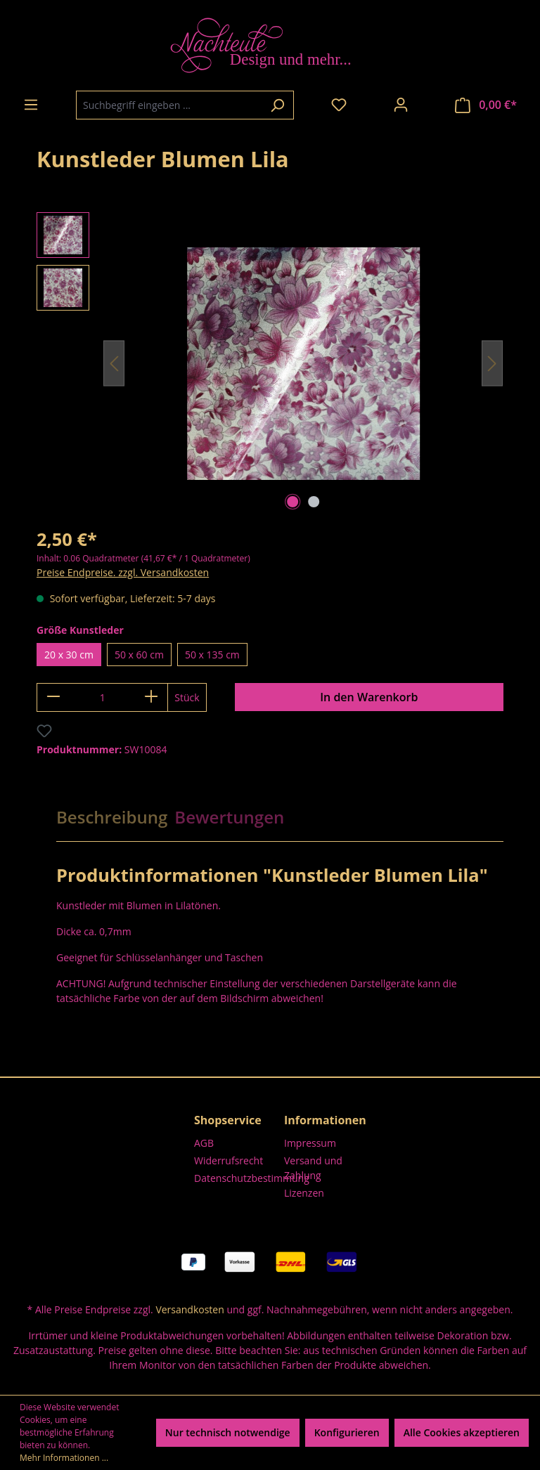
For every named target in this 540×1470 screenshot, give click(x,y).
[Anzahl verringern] (53, 697)
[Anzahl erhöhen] (151, 697)
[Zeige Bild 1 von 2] (292, 501)
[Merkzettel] (339, 105)
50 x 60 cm (139, 654)
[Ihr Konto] (401, 105)
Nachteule (480, 152)
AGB (204, 1143)
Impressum (310, 1143)
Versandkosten (189, 1309)
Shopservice (228, 1120)
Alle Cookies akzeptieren (462, 1432)
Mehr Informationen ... (64, 1458)
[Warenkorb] (486, 105)
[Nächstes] (492, 363)
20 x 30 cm (69, 654)
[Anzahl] (102, 697)
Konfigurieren (347, 1432)
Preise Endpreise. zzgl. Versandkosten (123, 572)
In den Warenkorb (369, 697)
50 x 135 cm (212, 654)
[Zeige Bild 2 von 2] (313, 501)
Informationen (325, 1120)
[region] (270, 363)
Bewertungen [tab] (229, 816)
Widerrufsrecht (228, 1160)
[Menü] (31, 105)
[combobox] (169, 105)
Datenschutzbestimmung (251, 1178)
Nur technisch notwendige (227, 1432)
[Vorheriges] (113, 363)
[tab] (111, 817)
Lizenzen (304, 1192)
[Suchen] (277, 105)
